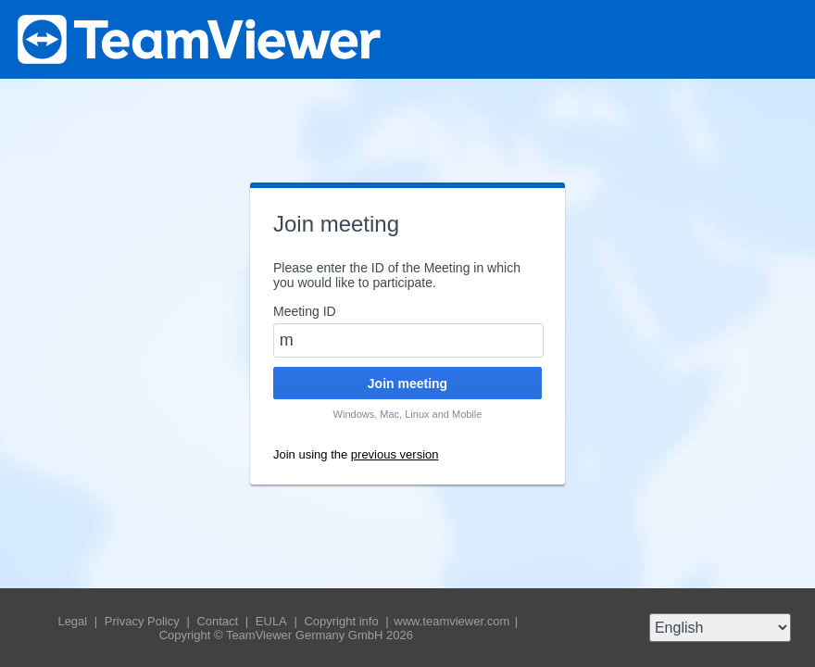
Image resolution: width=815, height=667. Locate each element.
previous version (395, 454)
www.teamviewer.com (453, 621)
